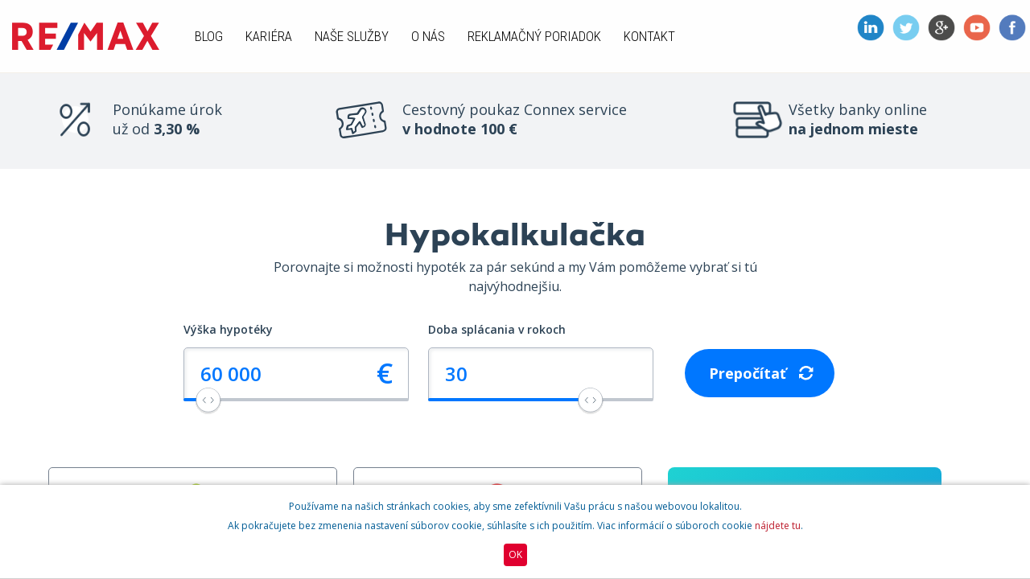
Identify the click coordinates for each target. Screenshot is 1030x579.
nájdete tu (778, 525)
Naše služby (352, 36)
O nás (428, 36)
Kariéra (268, 36)
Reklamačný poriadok (534, 36)
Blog (209, 36)
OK (515, 554)
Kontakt (649, 36)
